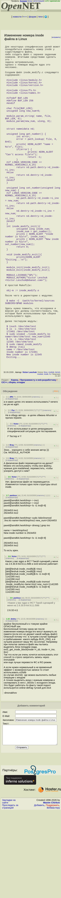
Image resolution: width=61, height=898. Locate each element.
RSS (56, 469)
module (51, 450)
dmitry (13, 697)
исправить (56, 37)
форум (32, 16)
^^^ (40, 488)
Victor (16, 502)
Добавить (39, 887)
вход (30, 1)
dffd (11, 475)
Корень (14, 458)
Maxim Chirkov (51, 884)
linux (46, 450)
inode (46, 452)
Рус (13, 488)
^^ (37, 488)
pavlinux (13, 574)
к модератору (11, 477)
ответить (35, 475)
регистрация (38, 1)
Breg (12, 523)
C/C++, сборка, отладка (13, 460)
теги (40, 16)
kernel (57, 450)
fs (50, 452)
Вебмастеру (53, 890)
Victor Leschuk (29, 450)
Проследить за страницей (10, 888)
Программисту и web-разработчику (38, 458)
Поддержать (52, 887)
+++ (25, 16)
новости (17, 16)
